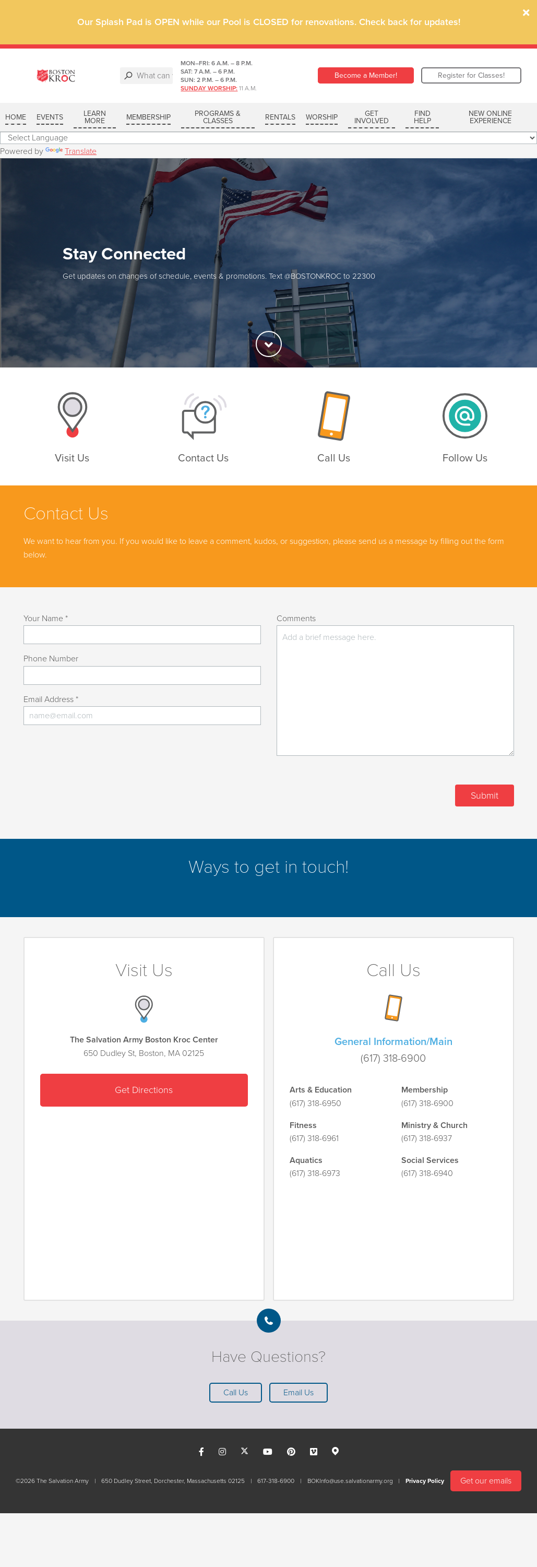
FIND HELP (422, 117)
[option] (268, 262)
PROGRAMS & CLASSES (218, 117)
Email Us (298, 1392)
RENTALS (280, 117)
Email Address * (50, 699)
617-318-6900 (275, 1481)
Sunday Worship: (262, 88)
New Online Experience (490, 117)
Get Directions (144, 1090)
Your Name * (45, 618)
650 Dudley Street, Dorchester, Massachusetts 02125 (173, 1481)
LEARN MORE (94, 117)
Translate (71, 151)
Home (15, 117)
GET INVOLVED (371, 117)
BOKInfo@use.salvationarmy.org (350, 1481)
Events (50, 117)
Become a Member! (366, 75)
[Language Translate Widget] (268, 138)
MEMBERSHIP (148, 117)
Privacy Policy (424, 1481)
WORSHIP (322, 117)
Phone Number (50, 659)
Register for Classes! (471, 75)
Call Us (235, 1392)
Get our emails (485, 1481)
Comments (296, 618)
